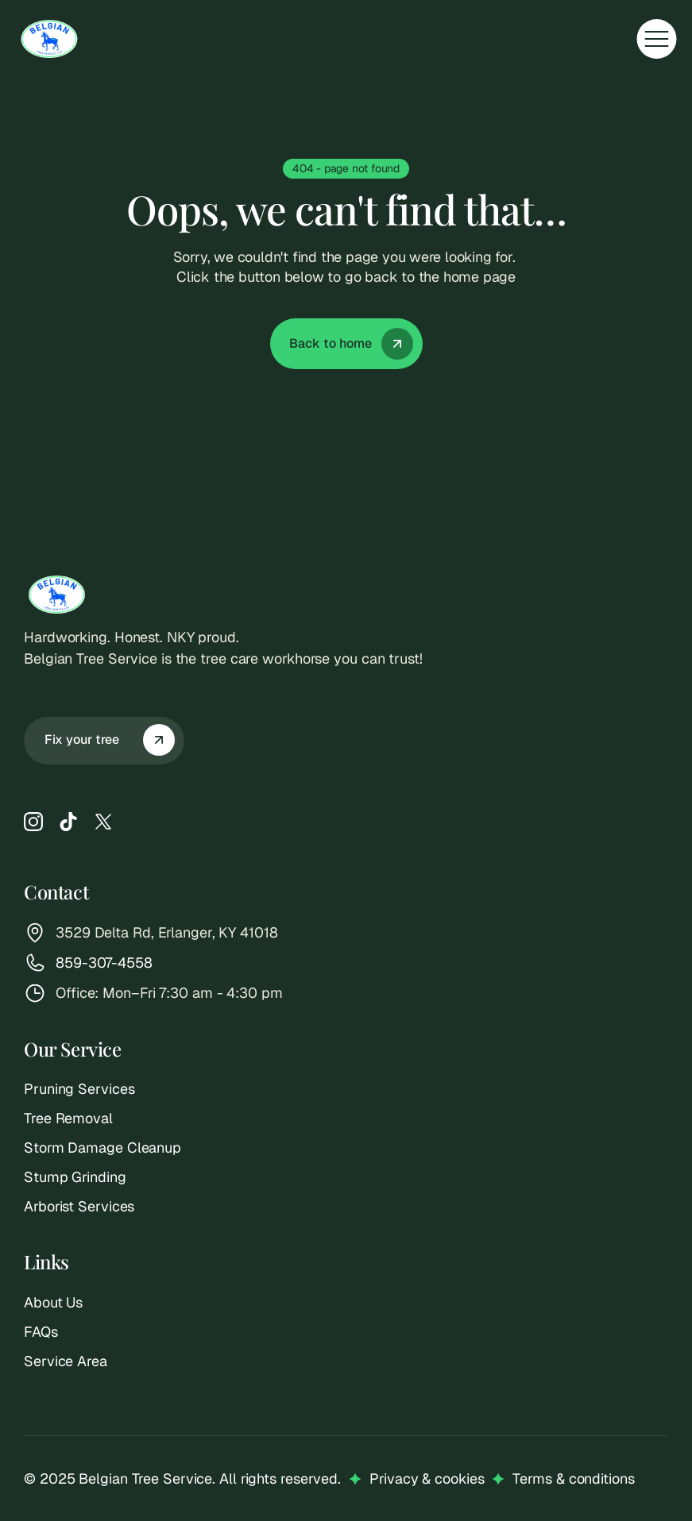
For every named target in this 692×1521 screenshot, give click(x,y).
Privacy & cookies (426, 1478)
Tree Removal (68, 1118)
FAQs (41, 1332)
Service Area (65, 1361)
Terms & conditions (573, 1478)
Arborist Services (79, 1206)
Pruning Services (79, 1089)
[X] (103, 821)
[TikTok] (68, 821)
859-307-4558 (104, 962)
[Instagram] (33, 821)
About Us (53, 1302)
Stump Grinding (75, 1177)
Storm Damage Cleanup (102, 1147)
